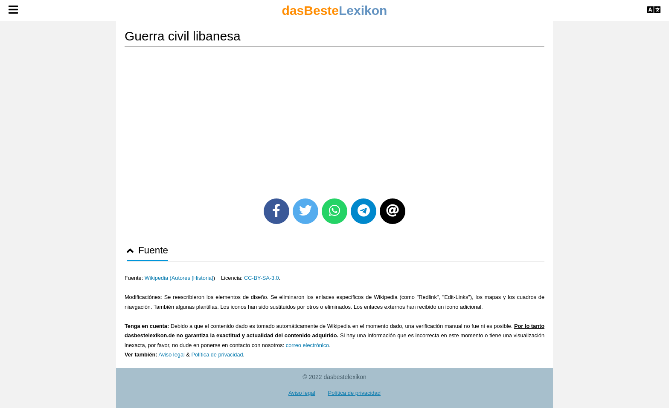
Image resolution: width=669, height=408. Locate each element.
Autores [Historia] (192, 278)
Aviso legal (171, 354)
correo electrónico (307, 345)
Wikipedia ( (158, 278)
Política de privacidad (217, 354)
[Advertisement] (334, 119)
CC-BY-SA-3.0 (261, 278)
